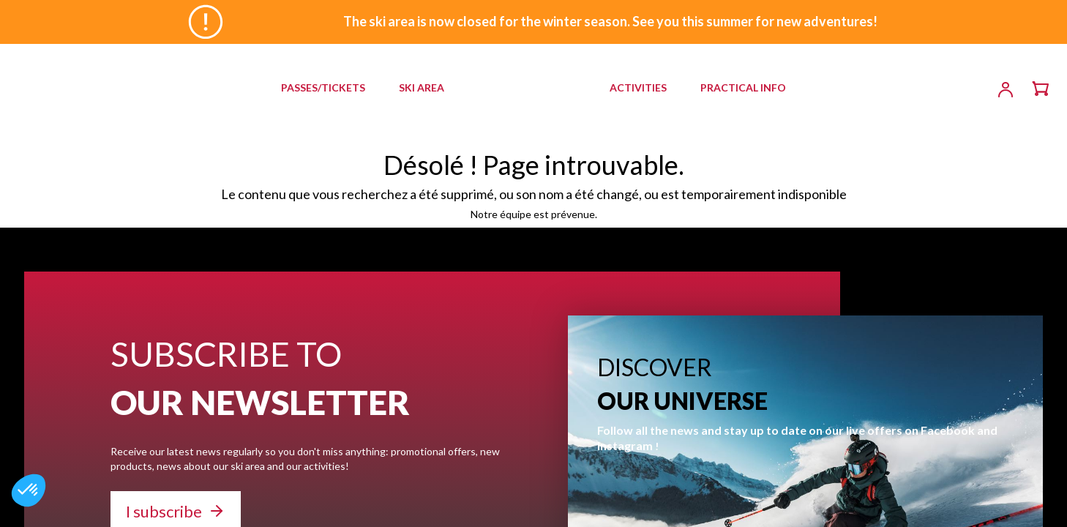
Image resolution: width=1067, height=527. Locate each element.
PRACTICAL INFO (743, 87)
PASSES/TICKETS (323, 87)
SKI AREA (421, 87)
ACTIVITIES (638, 87)
